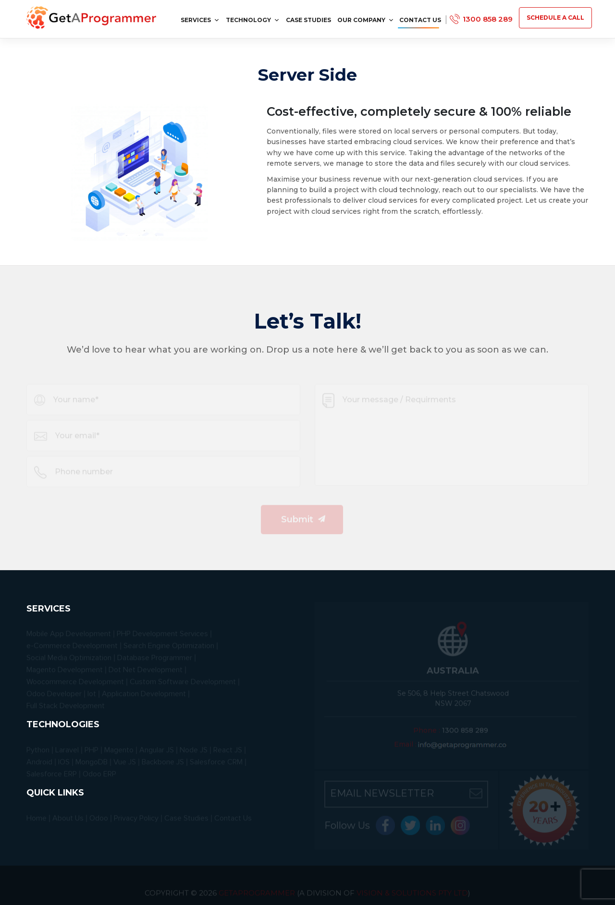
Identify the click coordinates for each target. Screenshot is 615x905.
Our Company (365, 20)
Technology (253, 20)
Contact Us (420, 20)
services (200, 20)
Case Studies (308, 20)
